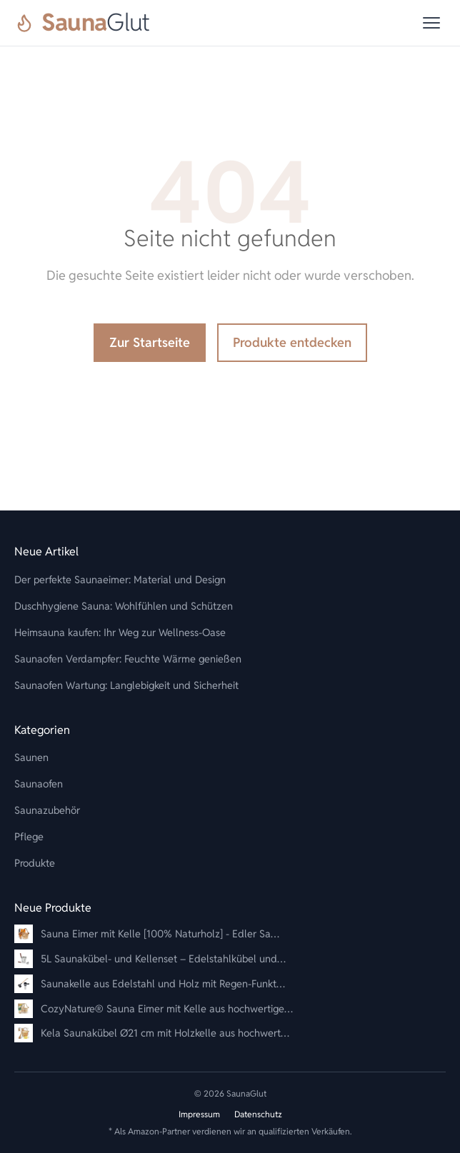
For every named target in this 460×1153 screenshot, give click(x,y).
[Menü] (431, 22)
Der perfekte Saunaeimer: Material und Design (120, 579)
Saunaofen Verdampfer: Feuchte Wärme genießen (127, 658)
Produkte (34, 863)
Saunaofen (38, 783)
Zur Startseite (149, 342)
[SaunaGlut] (82, 23)
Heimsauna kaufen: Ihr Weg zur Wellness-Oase (120, 632)
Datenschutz (258, 1114)
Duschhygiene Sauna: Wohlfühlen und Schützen (123, 606)
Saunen (31, 757)
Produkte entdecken (292, 342)
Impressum (199, 1114)
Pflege (29, 836)
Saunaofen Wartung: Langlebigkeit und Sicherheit (126, 685)
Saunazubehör (47, 810)
